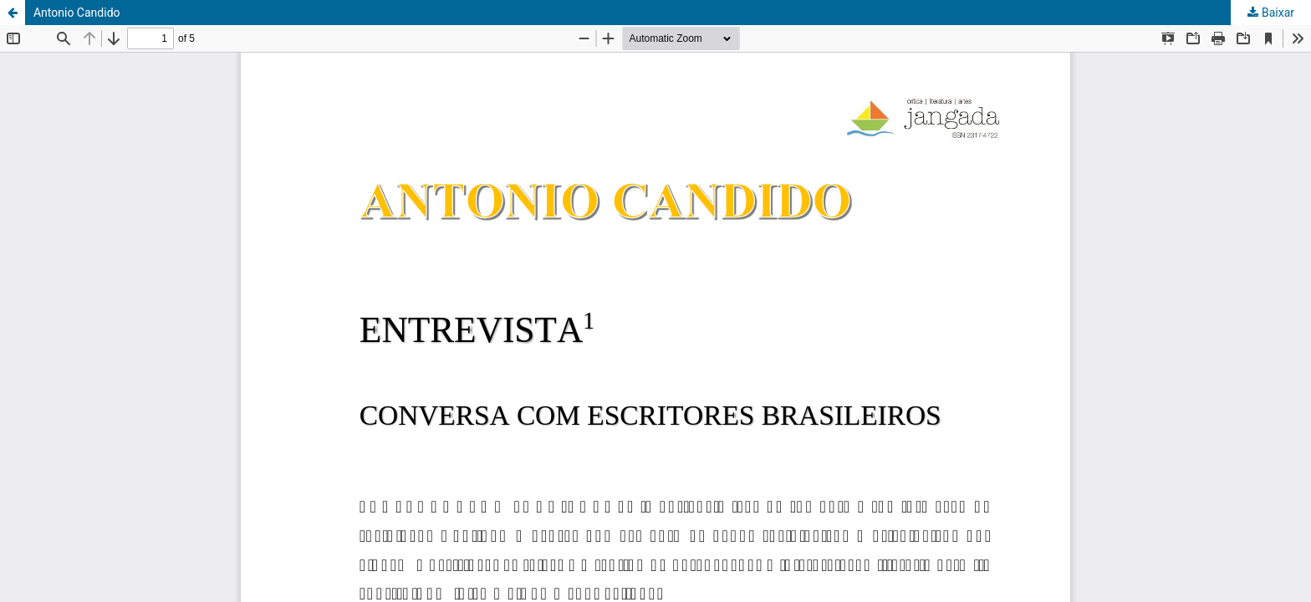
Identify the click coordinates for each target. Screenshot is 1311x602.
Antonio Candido (76, 12)
